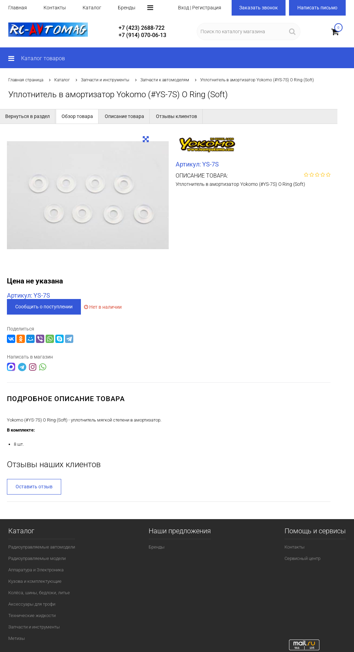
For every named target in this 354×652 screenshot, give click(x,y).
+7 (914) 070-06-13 (142, 35)
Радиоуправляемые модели (37, 558)
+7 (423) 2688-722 (142, 28)
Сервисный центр (302, 558)
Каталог (92, 7)
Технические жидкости (32, 615)
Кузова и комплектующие (35, 580)
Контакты (55, 7)
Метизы (16, 638)
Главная (17, 7)
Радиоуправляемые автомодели (41, 546)
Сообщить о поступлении (44, 306)
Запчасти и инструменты (105, 80)
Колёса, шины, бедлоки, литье (39, 592)
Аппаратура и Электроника (36, 569)
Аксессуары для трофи (31, 603)
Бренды (127, 7)
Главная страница (25, 80)
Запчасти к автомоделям (164, 80)
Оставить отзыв (34, 486)
